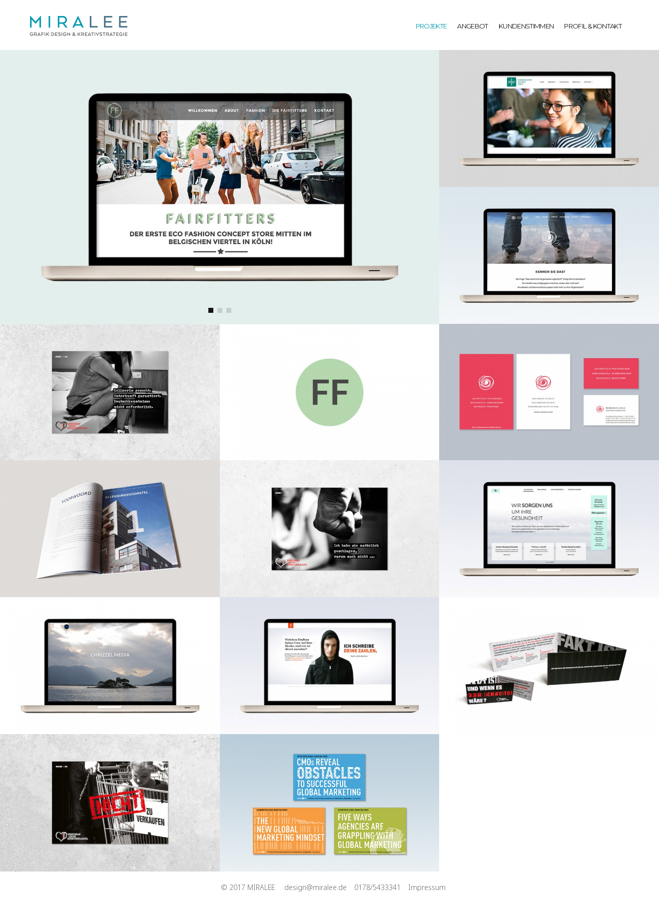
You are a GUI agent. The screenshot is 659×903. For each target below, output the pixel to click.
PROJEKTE (431, 26)
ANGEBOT (472, 26)
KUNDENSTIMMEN (526, 26)
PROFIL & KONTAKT (593, 26)
